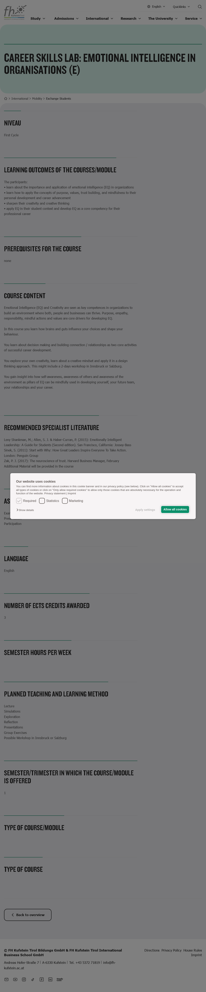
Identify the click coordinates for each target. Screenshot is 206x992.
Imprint (72, 493)
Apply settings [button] (145, 509)
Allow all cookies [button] (175, 509)
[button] (26, 510)
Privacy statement (55, 493)
